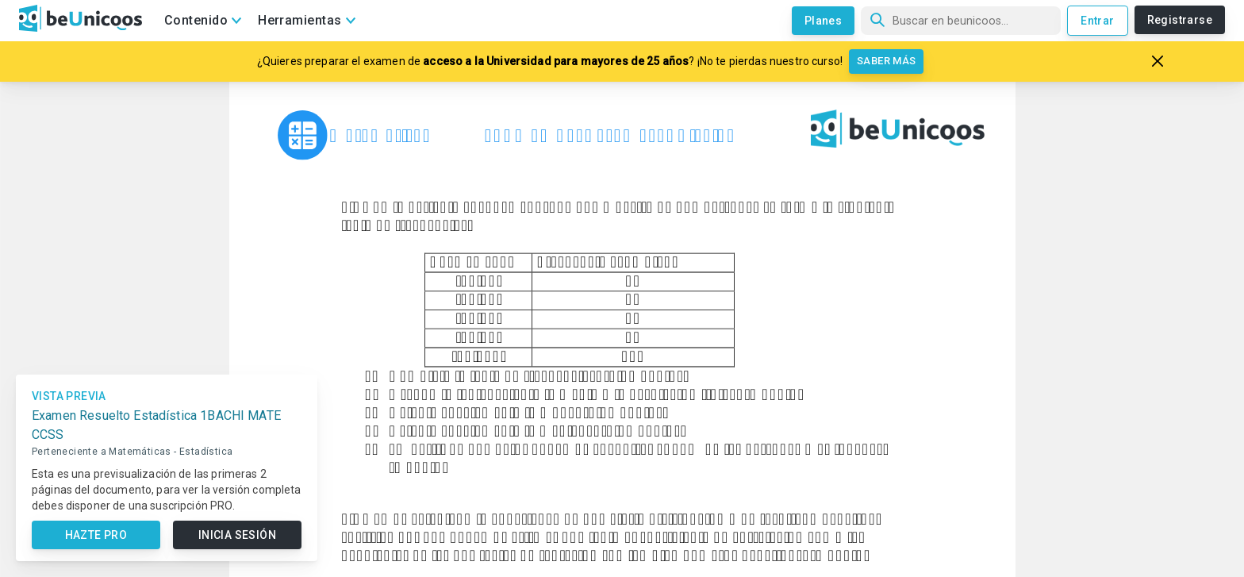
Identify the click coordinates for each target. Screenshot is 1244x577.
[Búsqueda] (961, 20)
